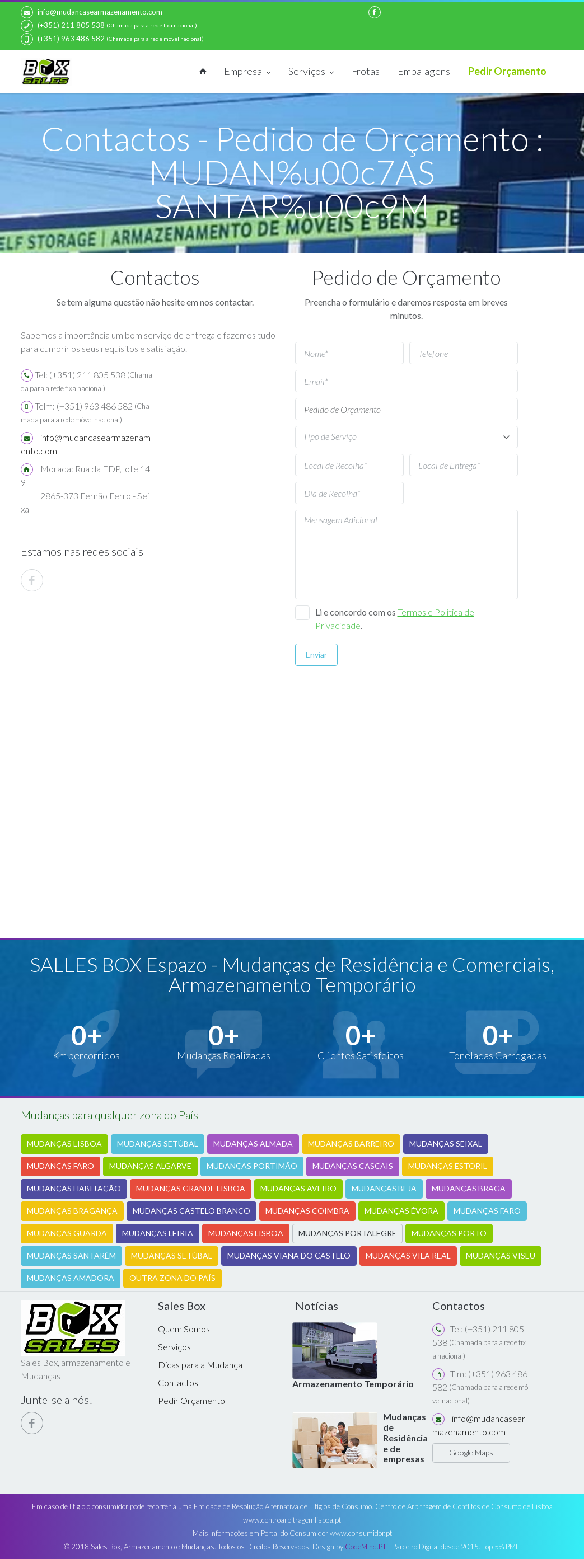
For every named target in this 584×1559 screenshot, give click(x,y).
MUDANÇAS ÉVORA (401, 1210)
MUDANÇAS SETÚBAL (157, 1143)
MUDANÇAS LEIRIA (157, 1233)
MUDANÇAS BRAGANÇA (72, 1210)
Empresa (247, 72)
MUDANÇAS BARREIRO (351, 1143)
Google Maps (471, 1452)
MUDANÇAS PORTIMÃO (252, 1166)
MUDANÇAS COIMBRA (307, 1210)
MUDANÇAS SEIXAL (445, 1143)
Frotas (366, 71)
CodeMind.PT (365, 1546)
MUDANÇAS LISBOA (64, 1143)
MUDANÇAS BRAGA (469, 1188)
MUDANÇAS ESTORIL (447, 1166)
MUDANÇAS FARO (60, 1166)
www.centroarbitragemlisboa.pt (292, 1519)
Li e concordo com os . (394, 619)
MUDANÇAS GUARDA (67, 1233)
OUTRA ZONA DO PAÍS (172, 1278)
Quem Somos (184, 1328)
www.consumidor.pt (361, 1533)
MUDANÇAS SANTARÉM (71, 1255)
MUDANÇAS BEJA (384, 1188)
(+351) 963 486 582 (63, 39)
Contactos (178, 1382)
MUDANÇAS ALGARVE (150, 1166)
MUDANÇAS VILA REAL (408, 1255)
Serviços (311, 72)
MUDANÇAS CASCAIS (352, 1166)
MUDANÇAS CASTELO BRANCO (191, 1210)
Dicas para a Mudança (200, 1364)
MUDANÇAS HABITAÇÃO (74, 1188)
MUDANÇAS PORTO (449, 1233)
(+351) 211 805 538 (63, 26)
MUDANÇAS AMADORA (70, 1278)
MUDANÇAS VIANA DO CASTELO (289, 1255)
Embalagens (424, 71)
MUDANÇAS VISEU (500, 1255)
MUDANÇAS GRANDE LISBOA (190, 1188)
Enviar (316, 654)
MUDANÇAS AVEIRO (298, 1188)
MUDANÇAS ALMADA (253, 1143)
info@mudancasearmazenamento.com (91, 12)
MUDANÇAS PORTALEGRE (347, 1233)
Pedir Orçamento (507, 71)
